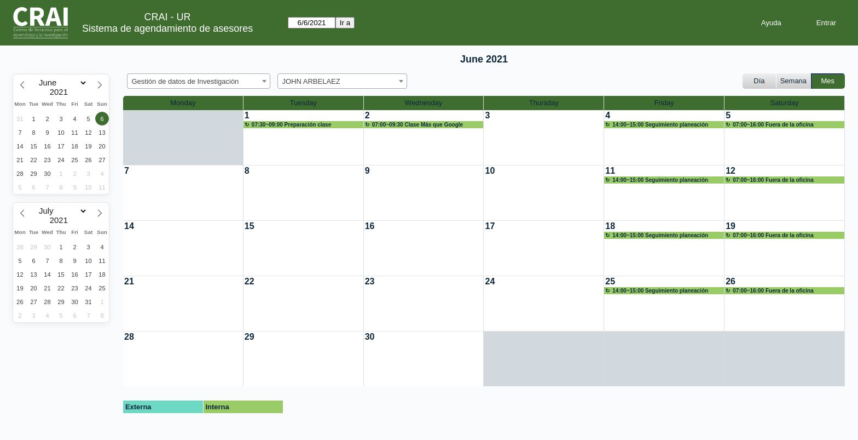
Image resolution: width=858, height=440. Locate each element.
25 (610, 281)
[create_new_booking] (303, 137)
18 (610, 226)
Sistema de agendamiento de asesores (167, 28)
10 (490, 170)
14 (129, 226)
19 (730, 226)
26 (730, 281)
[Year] (61, 92)
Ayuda (771, 23)
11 (610, 170)
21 (129, 281)
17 (490, 226)
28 (129, 336)
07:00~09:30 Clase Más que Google (417, 125)
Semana (793, 81)
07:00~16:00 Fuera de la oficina (773, 125)
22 (249, 281)
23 (370, 281)
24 (490, 281)
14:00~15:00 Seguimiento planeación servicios (656, 125)
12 (730, 170)
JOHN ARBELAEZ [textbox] (311, 81)
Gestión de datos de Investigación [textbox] (185, 81)
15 (249, 226)
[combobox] (198, 81)
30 (370, 336)
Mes (828, 81)
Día (758, 81)
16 (370, 226)
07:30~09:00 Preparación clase (291, 125)
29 (249, 336)
